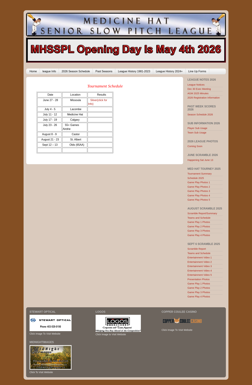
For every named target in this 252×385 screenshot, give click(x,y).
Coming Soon (194, 146)
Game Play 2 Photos (198, 226)
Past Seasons (103, 71)
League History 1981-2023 (134, 71)
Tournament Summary (199, 173)
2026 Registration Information (203, 97)
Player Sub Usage (197, 128)
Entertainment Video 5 (199, 275)
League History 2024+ (169, 71)
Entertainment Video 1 (199, 257)
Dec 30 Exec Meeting (199, 89)
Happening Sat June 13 (200, 160)
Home (33, 71)
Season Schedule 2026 (200, 114)
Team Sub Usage (196, 132)
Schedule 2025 (195, 178)
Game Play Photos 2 (198, 186)
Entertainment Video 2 (199, 262)
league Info (49, 71)
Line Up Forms (197, 71)
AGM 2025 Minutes (197, 93)
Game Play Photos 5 (198, 199)
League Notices (196, 84)
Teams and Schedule (198, 217)
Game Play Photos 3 (198, 191)
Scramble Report (196, 248)
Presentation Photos (198, 279)
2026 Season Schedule (76, 71)
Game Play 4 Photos (198, 235)
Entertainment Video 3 (199, 266)
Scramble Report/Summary (202, 213)
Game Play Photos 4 (198, 195)
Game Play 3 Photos (198, 230)
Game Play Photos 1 (198, 182)
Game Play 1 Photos (198, 222)
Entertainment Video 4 (199, 270)
